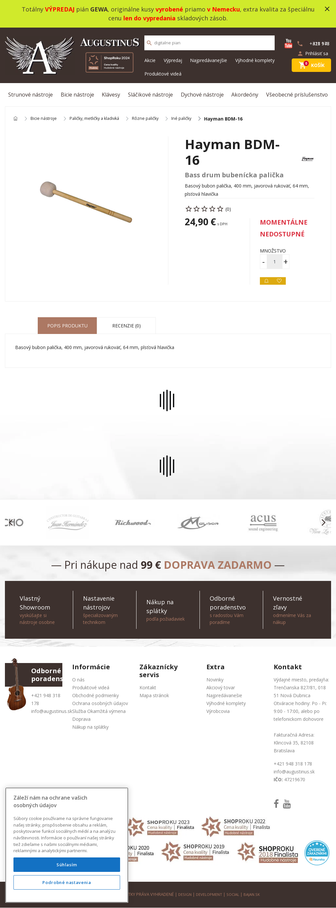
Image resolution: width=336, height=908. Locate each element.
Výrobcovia (218, 711)
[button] (12, 523)
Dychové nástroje (202, 94)
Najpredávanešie (224, 696)
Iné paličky (195, 119)
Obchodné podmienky (95, 696)
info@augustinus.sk (51, 711)
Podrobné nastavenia (66, 882)
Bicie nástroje (77, 94)
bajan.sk (254, 894)
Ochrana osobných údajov (100, 703)
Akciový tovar (220, 688)
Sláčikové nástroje (150, 94)
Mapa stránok (154, 696)
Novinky (214, 680)
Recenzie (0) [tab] (126, 326)
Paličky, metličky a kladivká (101, 119)
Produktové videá (162, 74)
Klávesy (111, 94)
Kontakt (147, 688)
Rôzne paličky (156, 119)
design (182, 894)
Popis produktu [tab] (67, 326)
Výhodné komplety (255, 60)
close (327, 9)
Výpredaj (173, 60)
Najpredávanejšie (208, 60)
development (208, 894)
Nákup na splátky (90, 727)
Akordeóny (244, 94)
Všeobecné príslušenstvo (297, 94)
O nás (78, 680)
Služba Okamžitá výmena (99, 711)
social (234, 894)
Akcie (150, 60)
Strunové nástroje (30, 94)
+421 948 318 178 (293, 764)
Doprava (81, 719)
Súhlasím (66, 865)
